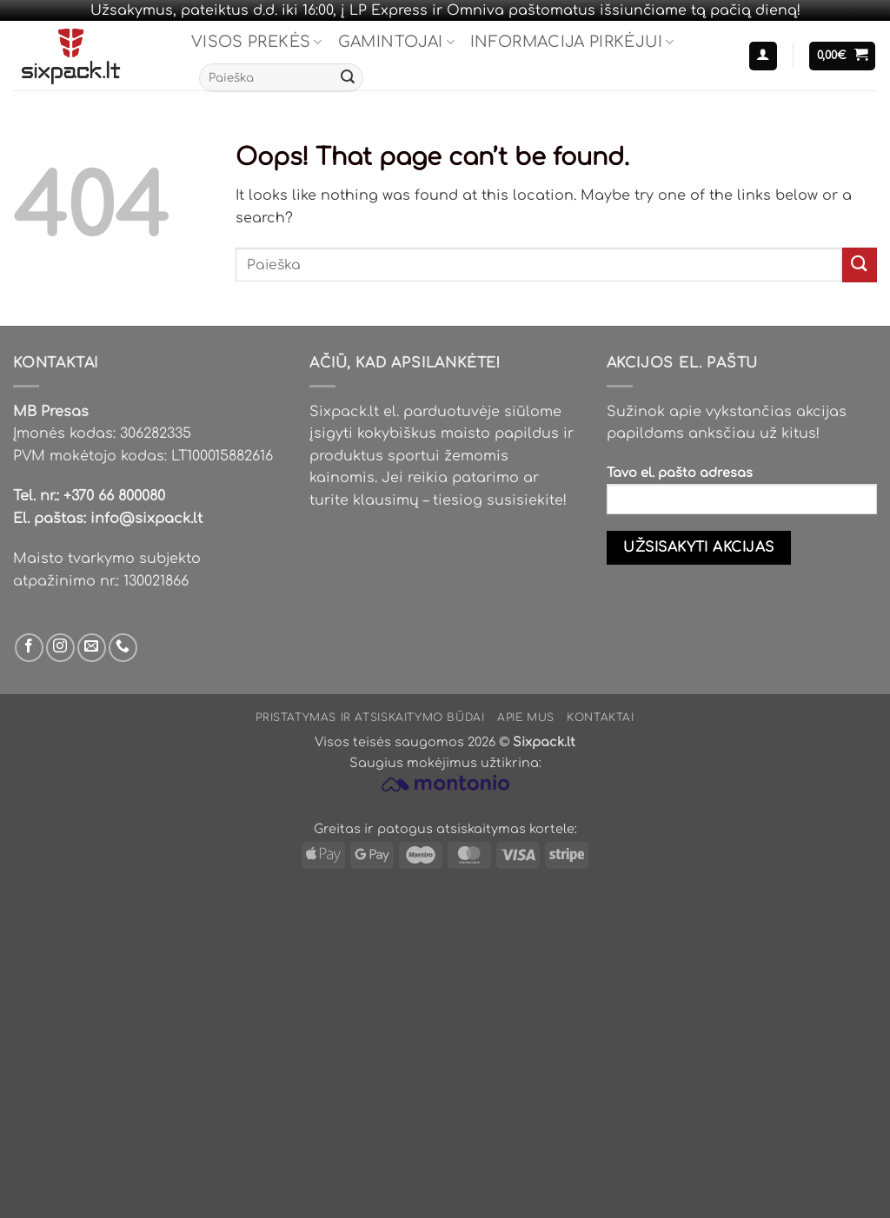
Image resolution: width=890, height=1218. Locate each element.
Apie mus (526, 718)
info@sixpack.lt (146, 518)
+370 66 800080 (114, 496)
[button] (763, 56)
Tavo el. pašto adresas (742, 496)
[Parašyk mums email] (91, 647)
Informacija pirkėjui (572, 41)
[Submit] (347, 78)
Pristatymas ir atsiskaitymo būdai (370, 718)
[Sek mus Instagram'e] (60, 647)
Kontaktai (600, 718)
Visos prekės (256, 41)
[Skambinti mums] (123, 647)
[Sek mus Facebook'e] (29, 647)
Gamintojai (396, 41)
